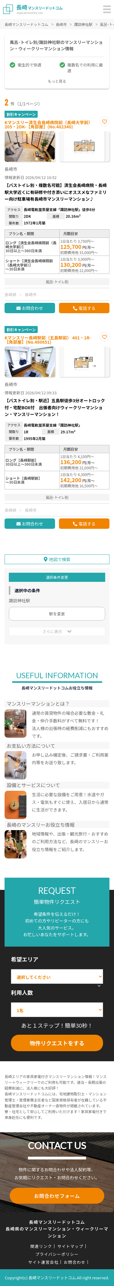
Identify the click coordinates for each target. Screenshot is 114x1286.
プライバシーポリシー (57, 1254)
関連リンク (41, 1246)
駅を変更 (57, 614)
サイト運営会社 (43, 1262)
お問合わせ (32, 308)
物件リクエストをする (57, 1043)
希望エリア (24, 959)
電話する (86, 308)
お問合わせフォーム (57, 1195)
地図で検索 (60, 559)
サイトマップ (70, 1246)
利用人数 (22, 992)
